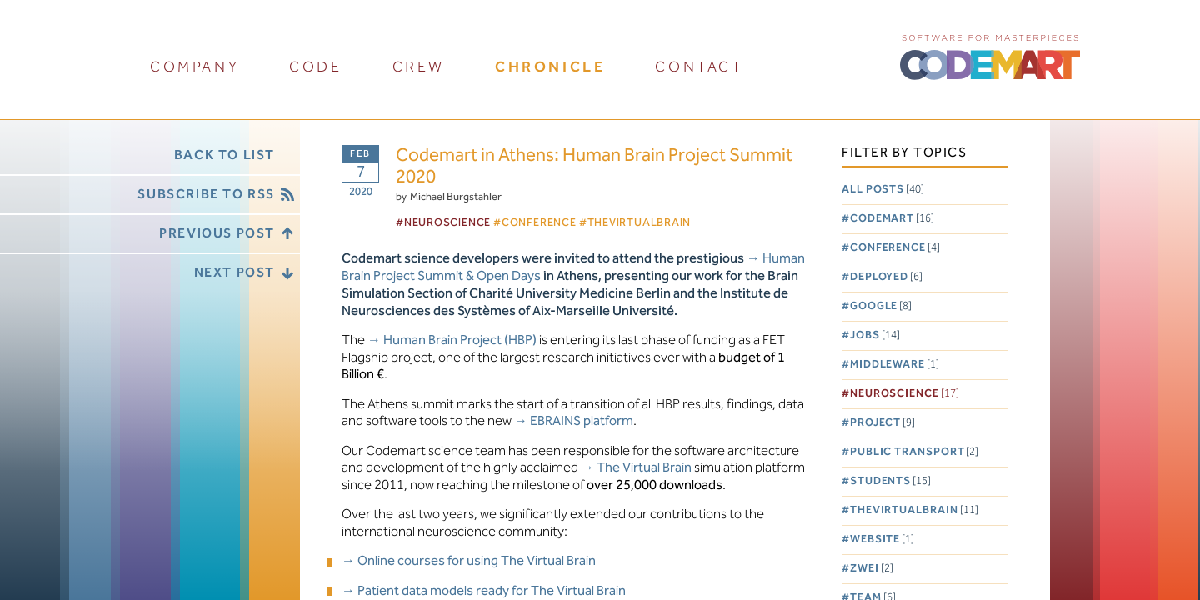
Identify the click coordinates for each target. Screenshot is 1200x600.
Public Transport (914, 452)
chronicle (550, 67)
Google (881, 306)
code (315, 67)
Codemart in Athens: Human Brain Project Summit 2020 (594, 167)
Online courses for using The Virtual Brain (477, 561)
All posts (883, 189)
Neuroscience (904, 393)
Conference (895, 248)
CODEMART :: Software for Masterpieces (990, 56)
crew (418, 67)
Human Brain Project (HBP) (460, 340)
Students (890, 481)
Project (882, 423)
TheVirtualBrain (914, 510)
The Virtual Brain (644, 468)
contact (699, 67)
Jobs (875, 335)
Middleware (894, 364)
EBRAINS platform (581, 421)
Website (882, 539)
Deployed (886, 277)
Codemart (892, 219)
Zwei (871, 569)
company (194, 67)
